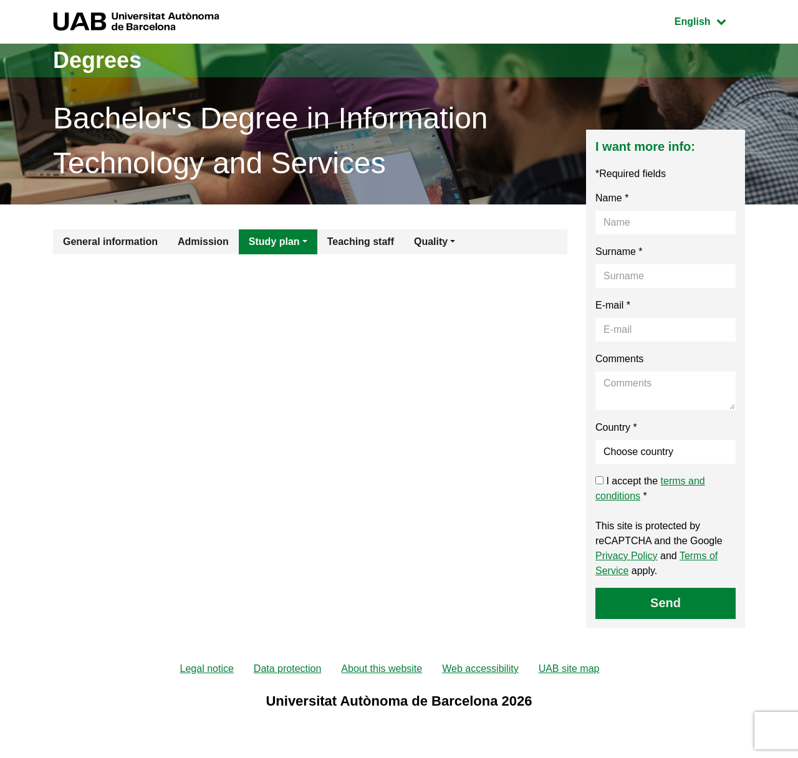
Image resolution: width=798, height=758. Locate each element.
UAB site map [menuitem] (569, 668)
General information (110, 241)
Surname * (619, 251)
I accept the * (650, 488)
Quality (431, 241)
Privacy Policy (626, 555)
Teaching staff (360, 241)
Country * (616, 427)
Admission (203, 241)
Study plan (274, 241)
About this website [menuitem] (381, 668)
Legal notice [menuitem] (207, 668)
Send (665, 603)
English (709, 20)
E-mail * (612, 305)
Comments (619, 358)
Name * (611, 198)
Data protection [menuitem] (288, 668)
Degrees (97, 60)
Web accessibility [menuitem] (480, 668)
